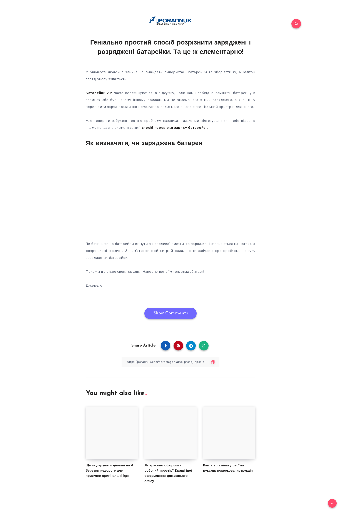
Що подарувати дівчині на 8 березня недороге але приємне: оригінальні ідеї (109, 471)
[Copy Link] (170, 362)
